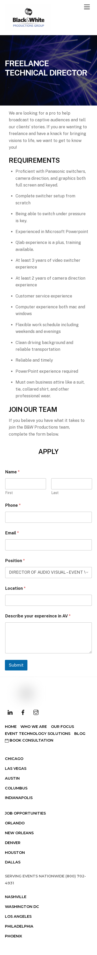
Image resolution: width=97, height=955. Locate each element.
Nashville (15, 896)
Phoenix (13, 936)
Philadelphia (19, 926)
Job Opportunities (25, 813)
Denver (12, 842)
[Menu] (87, 7)
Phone (13, 505)
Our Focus (62, 726)
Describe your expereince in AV (38, 616)
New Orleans (19, 833)
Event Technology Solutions (37, 733)
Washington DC (22, 906)
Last (55, 493)
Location (15, 588)
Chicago (14, 758)
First (9, 493)
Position (15, 560)
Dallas (12, 862)
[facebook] (23, 712)
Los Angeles (18, 916)
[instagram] (36, 712)
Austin (12, 778)
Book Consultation (29, 740)
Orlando (15, 823)
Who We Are (33, 726)
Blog (79, 733)
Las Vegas (15, 768)
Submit (16, 665)
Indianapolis (19, 797)
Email (12, 533)
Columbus (16, 788)
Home (11, 726)
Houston (15, 852)
